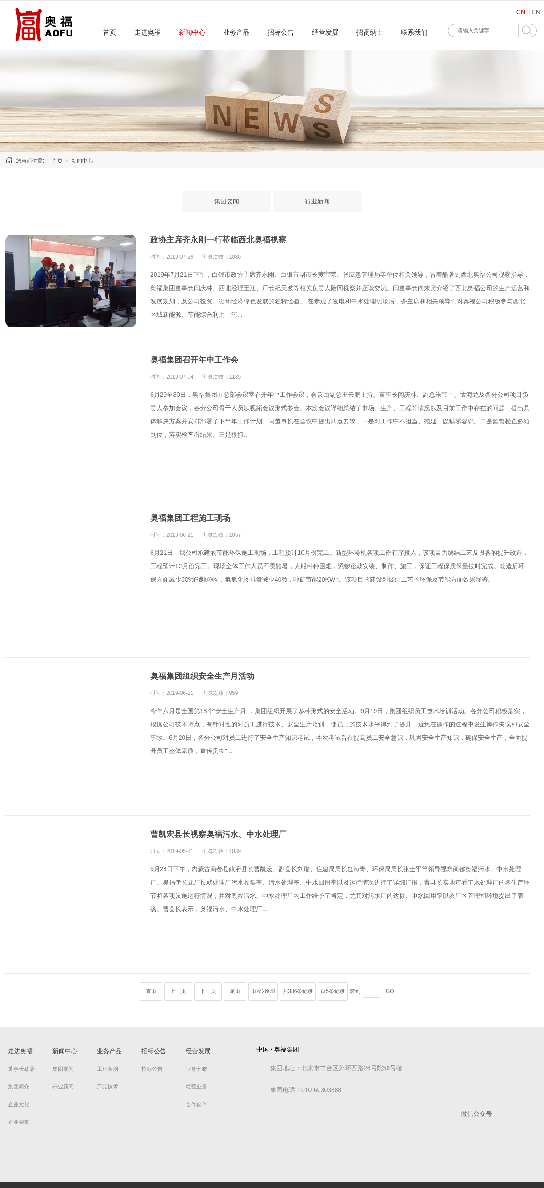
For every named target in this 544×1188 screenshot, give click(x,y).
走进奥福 (147, 32)
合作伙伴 (196, 1104)
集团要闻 (226, 201)
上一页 (178, 991)
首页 (109, 32)
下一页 (208, 991)
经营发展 (325, 32)
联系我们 (414, 32)
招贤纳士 (369, 32)
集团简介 (18, 1087)
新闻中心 (192, 32)
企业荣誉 (18, 1122)
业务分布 (196, 1069)
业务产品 (236, 32)
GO (390, 991)
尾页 (235, 991)
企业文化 (18, 1104)
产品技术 (107, 1087)
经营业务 (196, 1087)
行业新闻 (317, 201)
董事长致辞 (21, 1069)
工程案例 (107, 1069)
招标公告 (281, 32)
